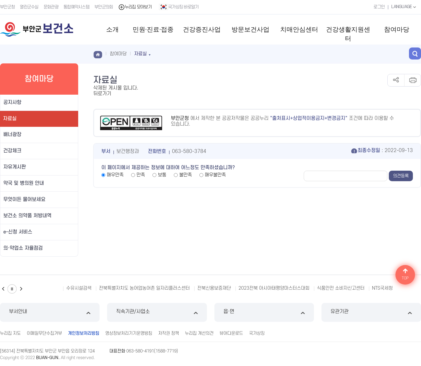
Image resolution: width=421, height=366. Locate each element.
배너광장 (12, 134)
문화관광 (51, 7)
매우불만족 (215, 175)
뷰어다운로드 (231, 333)
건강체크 (12, 151)
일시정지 (12, 289)
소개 (112, 29)
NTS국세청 (382, 288)
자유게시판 (14, 167)
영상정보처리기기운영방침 (128, 333)
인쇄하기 (412, 80)
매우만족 (115, 175)
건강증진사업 (202, 29)
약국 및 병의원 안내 (23, 183)
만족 (141, 175)
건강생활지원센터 (348, 34)
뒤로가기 (102, 93)
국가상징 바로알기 (179, 7)
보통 (162, 175)
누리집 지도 (10, 333)
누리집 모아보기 (135, 7)
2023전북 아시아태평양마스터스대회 (273, 288)
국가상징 (257, 333)
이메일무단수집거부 (44, 333)
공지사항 (12, 102)
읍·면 (264, 312)
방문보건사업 (250, 29)
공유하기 (396, 80)
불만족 (185, 175)
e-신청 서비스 (17, 232)
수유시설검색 (78, 288)
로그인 (379, 7)
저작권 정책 (168, 333)
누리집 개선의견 (199, 333)
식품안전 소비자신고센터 (340, 288)
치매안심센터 (299, 29)
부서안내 (50, 312)
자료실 (10, 118)
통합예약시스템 (76, 7)
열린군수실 (29, 7)
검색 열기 (415, 53)
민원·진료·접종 (153, 29)
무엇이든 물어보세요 (24, 199)
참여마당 (396, 29)
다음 (21, 289)
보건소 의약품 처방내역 (27, 215)
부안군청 (7, 7)
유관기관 (371, 312)
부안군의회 (103, 7)
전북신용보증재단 (214, 288)
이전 (3, 289)
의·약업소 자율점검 (23, 248)
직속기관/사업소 (157, 312)
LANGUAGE (404, 7)
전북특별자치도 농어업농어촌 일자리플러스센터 (144, 288)
